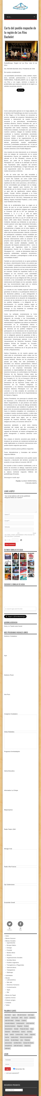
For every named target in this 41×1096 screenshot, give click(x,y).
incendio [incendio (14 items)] (29, 1031)
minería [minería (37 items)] (7, 1040)
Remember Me (19, 1069)
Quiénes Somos (10, 997)
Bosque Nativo (11, 945)
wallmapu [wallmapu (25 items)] (7, 1048)
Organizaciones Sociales (14, 957)
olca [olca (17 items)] (21, 1040)
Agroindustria (11, 943)
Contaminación (11, 987)
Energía (9, 948)
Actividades (9, 975)
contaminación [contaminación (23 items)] (20, 1023)
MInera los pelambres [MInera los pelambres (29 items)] (26, 1037)
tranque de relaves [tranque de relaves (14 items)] (28, 1042)
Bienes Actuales (10, 941)
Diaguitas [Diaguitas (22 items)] (19, 1026)
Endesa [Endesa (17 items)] (26, 1026)
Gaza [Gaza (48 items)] (32, 1029)
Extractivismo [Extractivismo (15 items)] (8, 1029)
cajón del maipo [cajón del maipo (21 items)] (9, 1020)
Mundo (7, 978)
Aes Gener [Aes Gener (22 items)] (8, 1015)
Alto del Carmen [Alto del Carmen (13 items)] (21, 1015)
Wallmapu (10, 972)
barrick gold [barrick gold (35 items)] (15, 1017)
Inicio (7, 936)
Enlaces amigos (10, 1000)
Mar (8, 992)
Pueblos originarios (13, 962)
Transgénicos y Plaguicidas (15, 965)
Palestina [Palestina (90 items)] (27, 1040)
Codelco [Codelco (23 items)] (24, 1020)
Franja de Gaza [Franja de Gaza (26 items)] (24, 1029)
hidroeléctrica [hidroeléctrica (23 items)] (15, 1031)
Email (6, 520)
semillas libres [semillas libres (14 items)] (17, 1042)
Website (7, 527)
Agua (8, 990)
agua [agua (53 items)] (14, 1015)
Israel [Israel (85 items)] (6, 1034)
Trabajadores (11, 970)
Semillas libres (11, 960)
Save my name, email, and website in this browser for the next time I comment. (20, 534)
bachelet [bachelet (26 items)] (7, 1017)
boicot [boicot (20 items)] (25, 1017)
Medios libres (11, 952)
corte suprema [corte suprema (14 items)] (30, 1023)
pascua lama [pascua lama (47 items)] (8, 1042)
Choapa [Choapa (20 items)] (17, 1020)
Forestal (9, 950)
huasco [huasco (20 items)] (23, 1031)
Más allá (9, 982)
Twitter (7, 1005)
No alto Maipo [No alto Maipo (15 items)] (14, 1040)
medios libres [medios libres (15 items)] (14, 1037)
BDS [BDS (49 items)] (21, 1017)
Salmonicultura (11, 967)
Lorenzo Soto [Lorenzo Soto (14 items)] (19, 1034)
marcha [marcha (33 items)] (7, 1037)
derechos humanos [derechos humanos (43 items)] (10, 1026)
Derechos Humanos (13, 985)
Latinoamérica (11, 980)
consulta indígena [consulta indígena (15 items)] (9, 1023)
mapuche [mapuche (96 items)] (32, 1034)
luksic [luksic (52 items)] (26, 1034)
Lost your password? (12, 1073)
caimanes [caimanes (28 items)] (32, 1017)
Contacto (8, 1002)
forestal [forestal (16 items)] (16, 1029)
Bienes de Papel (10, 995)
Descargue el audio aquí (12, 477)
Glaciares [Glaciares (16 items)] (7, 1031)
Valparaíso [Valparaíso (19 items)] (27, 1045)
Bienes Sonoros (10, 938)
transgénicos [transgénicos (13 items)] (8, 1045)
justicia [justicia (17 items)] (12, 1034)
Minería (9, 955)
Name (7, 514)
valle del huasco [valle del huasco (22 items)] (18, 1045)
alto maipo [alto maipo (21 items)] (31, 1015)
